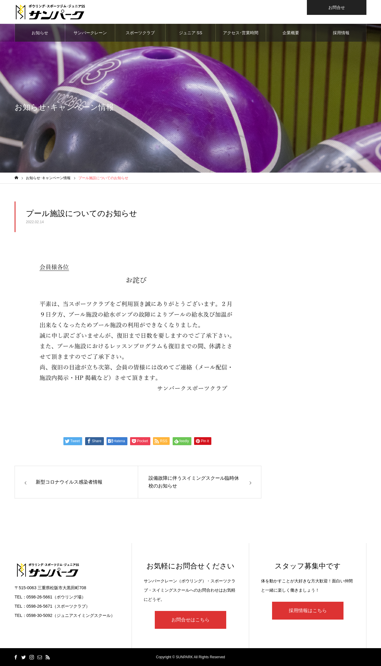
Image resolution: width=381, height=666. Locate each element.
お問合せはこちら (190, 619)
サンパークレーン (90, 32)
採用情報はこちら (308, 610)
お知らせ (40, 32)
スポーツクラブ (140, 32)
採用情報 (341, 32)
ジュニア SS (190, 32)
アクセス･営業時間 (240, 32)
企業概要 (290, 32)
